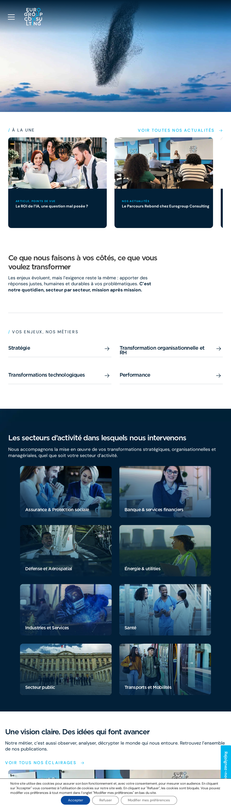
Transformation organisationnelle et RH (162, 350)
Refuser (105, 800)
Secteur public (40, 687)
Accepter (74, 800)
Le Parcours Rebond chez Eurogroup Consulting (166, 206)
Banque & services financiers (153, 509)
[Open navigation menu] (11, 17)
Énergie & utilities (142, 569)
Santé (130, 628)
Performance (135, 375)
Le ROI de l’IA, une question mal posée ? (53, 206)
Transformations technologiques (46, 375)
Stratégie (19, 348)
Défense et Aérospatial (48, 569)
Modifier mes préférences (150, 800)
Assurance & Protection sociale (57, 509)
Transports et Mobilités (147, 687)
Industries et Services (47, 628)
